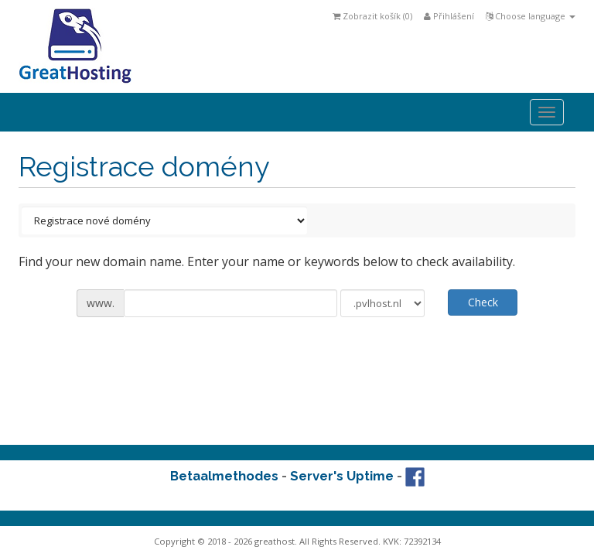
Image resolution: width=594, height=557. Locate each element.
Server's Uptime (342, 476)
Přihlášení (449, 16)
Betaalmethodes (224, 476)
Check (483, 302)
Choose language (530, 16)
